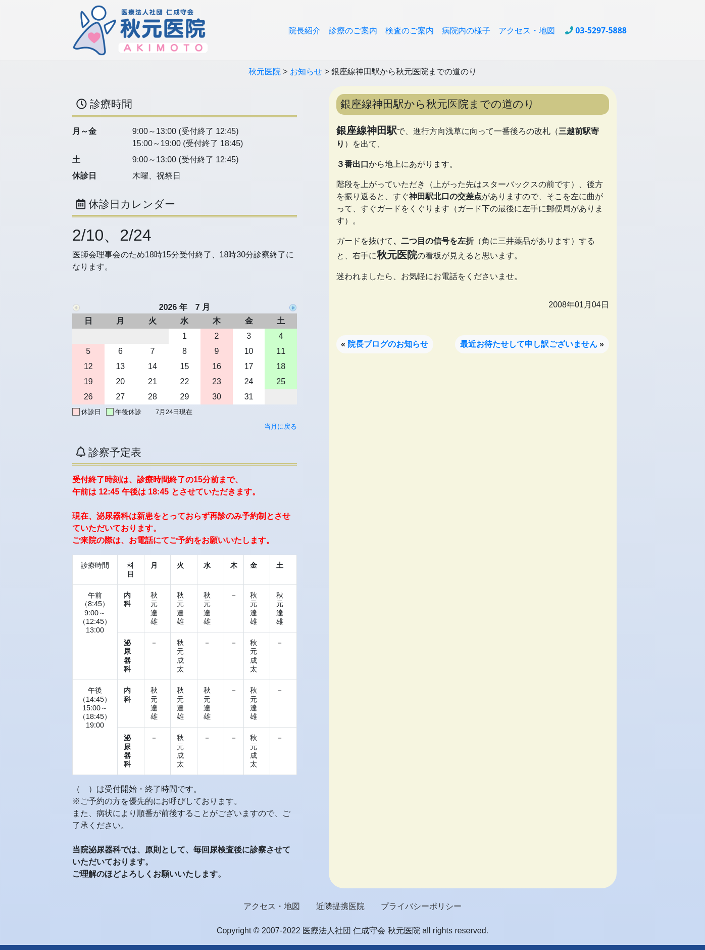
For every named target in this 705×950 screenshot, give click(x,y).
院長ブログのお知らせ (387, 344)
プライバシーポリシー (421, 906)
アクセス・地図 (526, 30)
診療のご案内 (353, 30)
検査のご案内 (409, 30)
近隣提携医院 (340, 906)
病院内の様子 (466, 30)
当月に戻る (280, 426)
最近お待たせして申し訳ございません (528, 344)
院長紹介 (304, 30)
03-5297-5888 (601, 30)
